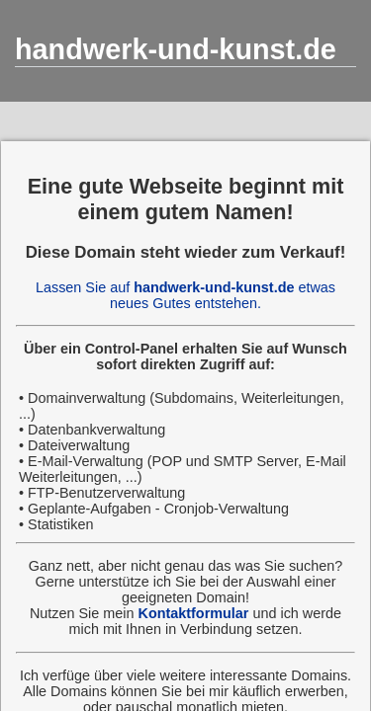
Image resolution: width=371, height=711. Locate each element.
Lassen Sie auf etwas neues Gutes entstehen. (185, 295)
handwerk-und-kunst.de (175, 49)
